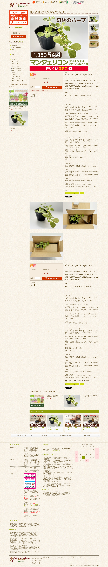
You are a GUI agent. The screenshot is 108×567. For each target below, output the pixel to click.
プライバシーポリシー (88, 435)
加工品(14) (14, 59)
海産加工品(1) (16, 78)
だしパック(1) (16, 76)
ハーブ (67, 193)
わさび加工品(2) (16, 68)
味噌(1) (14, 74)
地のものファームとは (21, 435)
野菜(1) (14, 54)
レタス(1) (14, 56)
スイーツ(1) (15, 61)
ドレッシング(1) (16, 70)
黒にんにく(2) (16, 64)
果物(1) (14, 50)
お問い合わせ (44, 435)
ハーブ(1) (14, 45)
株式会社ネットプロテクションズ (32, 505)
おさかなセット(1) (17, 66)
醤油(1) (14, 72)
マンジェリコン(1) (17, 47)
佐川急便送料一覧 (56, 451)
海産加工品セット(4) (17, 80)
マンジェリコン (74, 193)
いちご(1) (14, 52)
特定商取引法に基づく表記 (66, 435)
